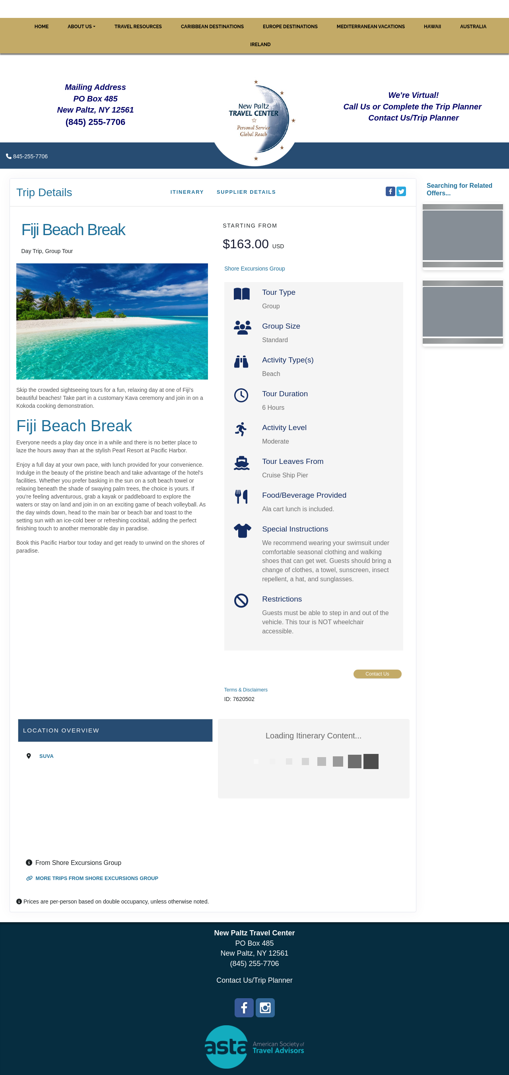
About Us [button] (80, 26)
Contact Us (377, 674)
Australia (473, 26)
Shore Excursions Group (254, 268)
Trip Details (44, 192)
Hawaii (432, 26)
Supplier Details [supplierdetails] (246, 192)
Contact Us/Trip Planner (254, 980)
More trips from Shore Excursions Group (92, 878)
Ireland (260, 44)
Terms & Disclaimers (246, 690)
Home (42, 26)
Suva (46, 756)
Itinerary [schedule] (187, 192)
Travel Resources (138, 26)
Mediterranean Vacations (371, 26)
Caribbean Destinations (212, 26)
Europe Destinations (290, 26)
